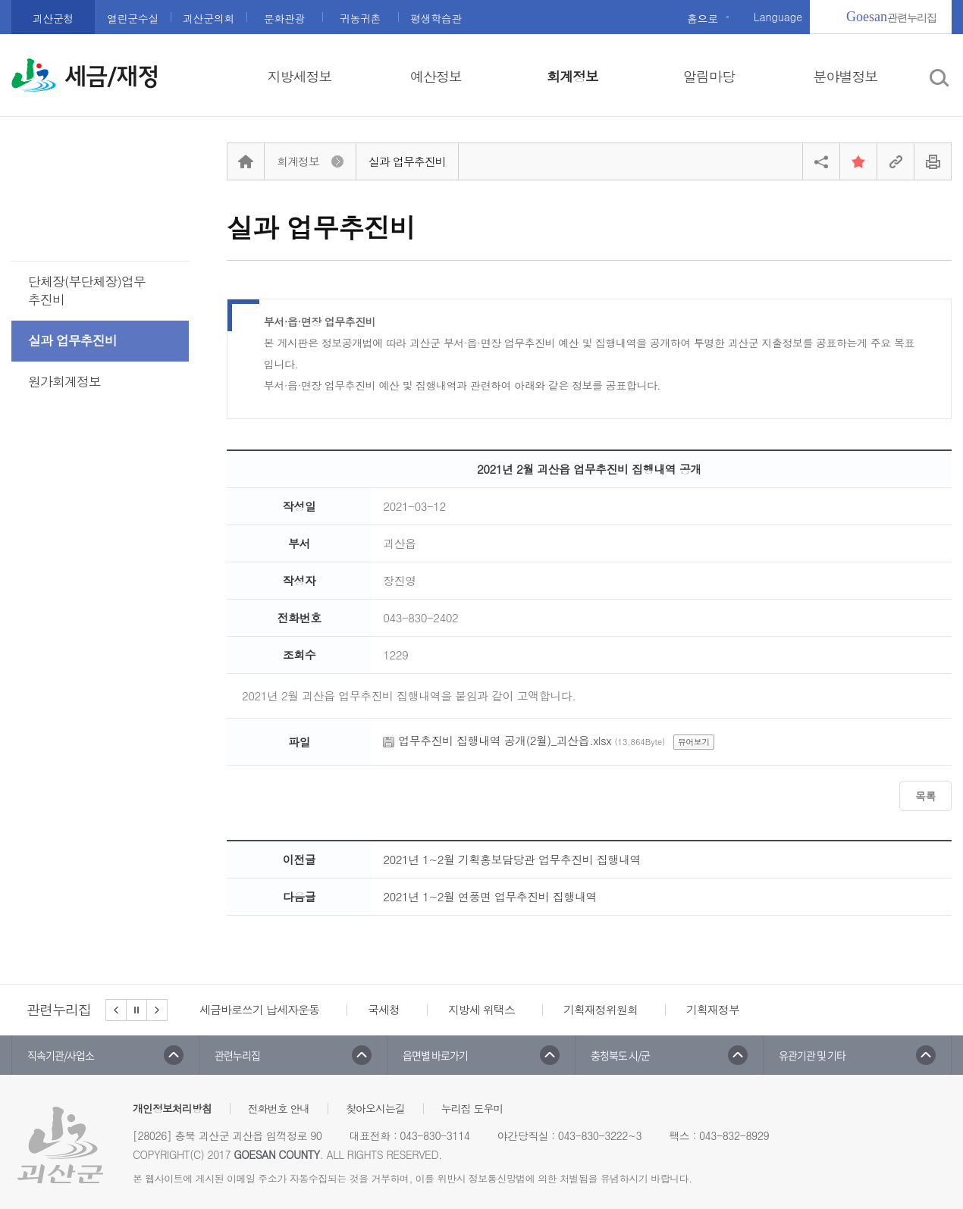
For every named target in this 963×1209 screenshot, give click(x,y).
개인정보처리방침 (172, 1108)
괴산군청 (53, 18)
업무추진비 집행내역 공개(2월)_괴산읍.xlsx (504, 740)
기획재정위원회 (600, 1009)
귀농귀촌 (360, 18)
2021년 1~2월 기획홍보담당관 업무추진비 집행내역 (512, 859)
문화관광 (284, 18)
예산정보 (436, 76)
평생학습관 (436, 18)
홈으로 (702, 18)
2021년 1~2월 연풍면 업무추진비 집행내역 (490, 896)
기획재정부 (712, 1009)
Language (778, 16)
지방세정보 (300, 76)
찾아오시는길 (375, 1108)
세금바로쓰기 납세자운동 (259, 1009)
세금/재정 (111, 76)
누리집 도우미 (472, 1108)
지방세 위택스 (481, 1009)
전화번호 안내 (279, 1108)
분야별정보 (846, 76)
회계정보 (572, 76)
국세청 (384, 1009)
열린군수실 (132, 18)
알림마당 (709, 76)
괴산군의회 (208, 18)
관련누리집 (891, 16)
